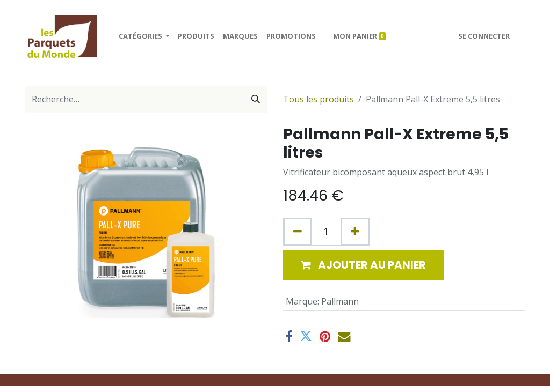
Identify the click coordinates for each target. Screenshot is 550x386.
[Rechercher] (255, 99)
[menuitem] (196, 36)
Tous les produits (318, 99)
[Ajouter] (355, 232)
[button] (363, 265)
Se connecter (484, 36)
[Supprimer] (297, 232)
